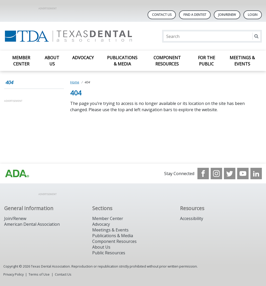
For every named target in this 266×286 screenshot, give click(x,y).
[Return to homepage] (71, 36)
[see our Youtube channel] (243, 173)
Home (74, 82)
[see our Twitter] (229, 173)
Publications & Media (122, 61)
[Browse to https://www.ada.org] (17, 173)
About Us (52, 61)
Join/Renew (227, 14)
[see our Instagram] (216, 173)
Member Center (21, 61)
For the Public (206, 61)
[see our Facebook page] (203, 173)
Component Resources (167, 61)
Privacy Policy (13, 274)
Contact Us (161, 14)
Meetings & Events (242, 61)
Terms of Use (39, 274)
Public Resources (108, 253)
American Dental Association (32, 224)
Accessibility (191, 218)
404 (9, 82)
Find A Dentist (194, 14)
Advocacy (83, 58)
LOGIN (252, 14)
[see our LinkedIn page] (256, 173)
